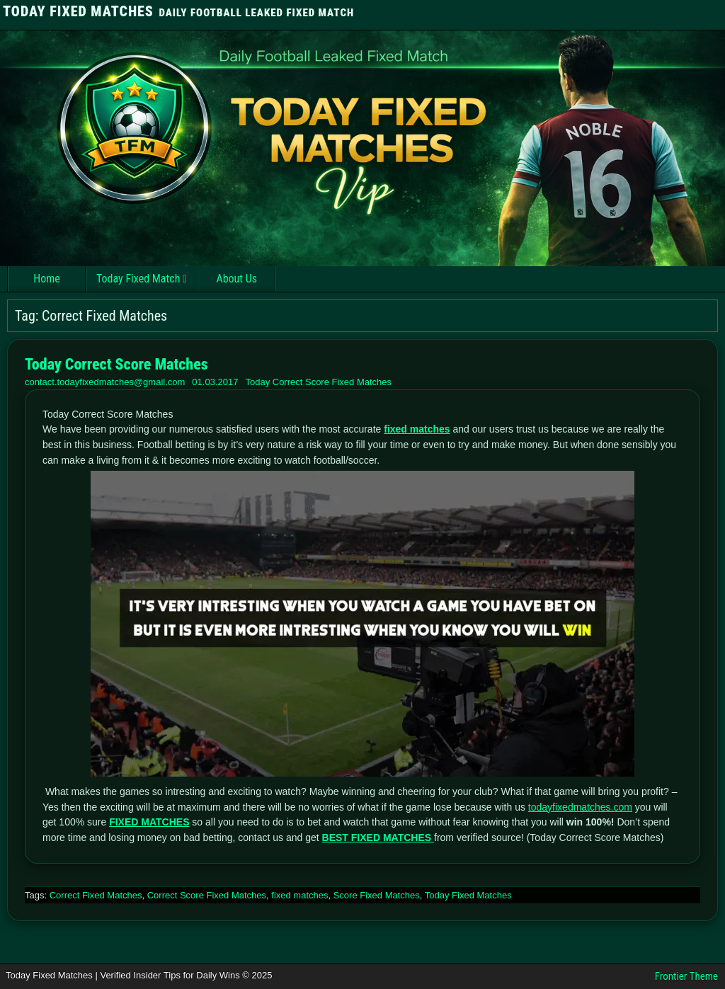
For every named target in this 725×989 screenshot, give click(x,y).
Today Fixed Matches (468, 895)
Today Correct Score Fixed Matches (318, 382)
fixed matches (299, 895)
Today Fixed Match (138, 278)
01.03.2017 (215, 382)
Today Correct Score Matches (116, 364)
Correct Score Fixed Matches (206, 895)
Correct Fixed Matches (96, 895)
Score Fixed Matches (376, 895)
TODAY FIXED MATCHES (78, 11)
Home (46, 278)
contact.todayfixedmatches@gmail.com (105, 382)
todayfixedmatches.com (580, 807)
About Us (236, 278)
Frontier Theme (686, 976)
